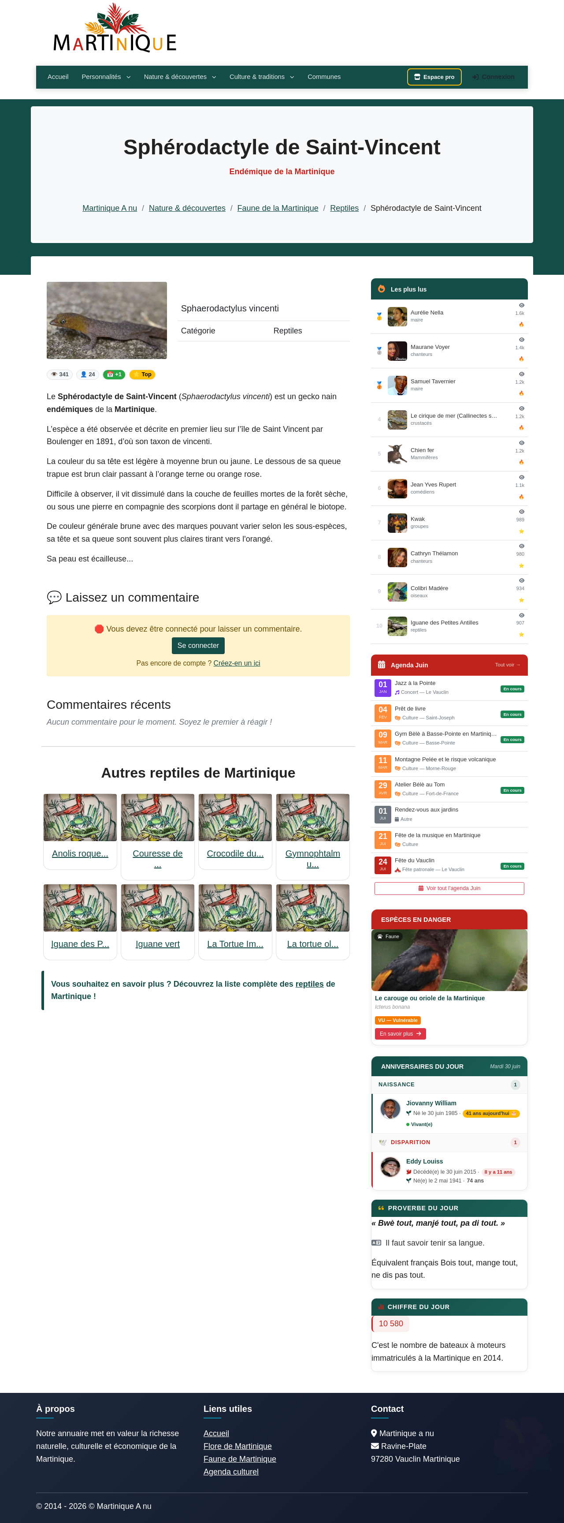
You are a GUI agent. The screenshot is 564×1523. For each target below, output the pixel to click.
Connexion (493, 76)
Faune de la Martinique (278, 208)
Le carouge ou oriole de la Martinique (430, 998)
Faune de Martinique (240, 1459)
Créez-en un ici (237, 663)
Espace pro (434, 77)
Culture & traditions (262, 76)
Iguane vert (158, 944)
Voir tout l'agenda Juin (450, 888)
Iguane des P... (80, 944)
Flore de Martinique (238, 1446)
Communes (324, 76)
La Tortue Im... (235, 944)
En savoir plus (400, 1034)
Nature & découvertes (180, 76)
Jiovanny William (431, 1103)
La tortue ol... (313, 944)
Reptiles (344, 208)
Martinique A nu (109, 208)
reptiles (310, 984)
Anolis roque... (80, 853)
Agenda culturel (231, 1471)
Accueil (58, 76)
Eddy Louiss (424, 1161)
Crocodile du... (235, 853)
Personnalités (106, 76)
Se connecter (198, 645)
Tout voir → (508, 664)
